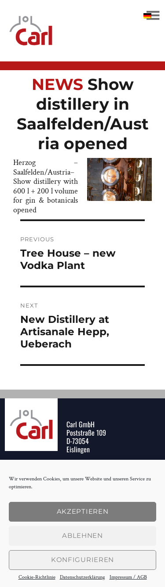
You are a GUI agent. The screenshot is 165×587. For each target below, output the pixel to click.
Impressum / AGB (128, 577)
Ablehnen (82, 535)
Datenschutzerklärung (82, 577)
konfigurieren (82, 559)
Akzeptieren (83, 511)
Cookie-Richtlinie (36, 577)
